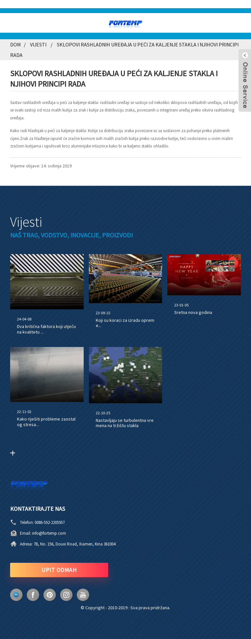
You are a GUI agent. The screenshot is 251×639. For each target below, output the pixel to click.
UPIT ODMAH (59, 570)
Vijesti (38, 44)
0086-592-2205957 (50, 522)
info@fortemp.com (49, 533)
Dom (15, 44)
